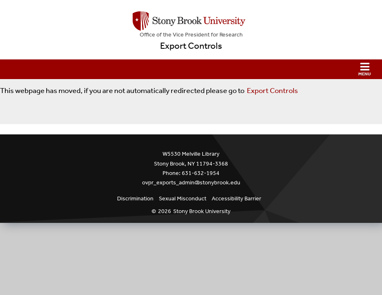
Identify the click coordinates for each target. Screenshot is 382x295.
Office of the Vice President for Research (191, 34)
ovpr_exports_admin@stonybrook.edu (191, 182)
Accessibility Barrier (236, 198)
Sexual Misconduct (182, 198)
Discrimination (135, 198)
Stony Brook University (202, 211)
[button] (191, 69)
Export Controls (191, 46)
